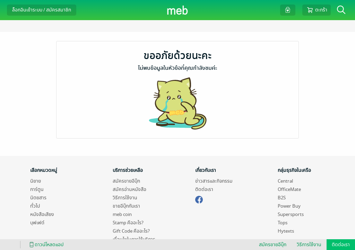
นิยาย (35, 181)
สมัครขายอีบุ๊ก (126, 181)
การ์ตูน (37, 189)
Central (285, 181)
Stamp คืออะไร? (128, 222)
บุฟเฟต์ (37, 222)
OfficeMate (289, 189)
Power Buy (289, 206)
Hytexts (286, 231)
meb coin (122, 214)
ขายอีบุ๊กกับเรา (126, 206)
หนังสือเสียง (42, 214)
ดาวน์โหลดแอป (45, 244)
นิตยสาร (38, 197)
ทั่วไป (35, 206)
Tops (282, 222)
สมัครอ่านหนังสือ (129, 189)
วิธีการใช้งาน (125, 197)
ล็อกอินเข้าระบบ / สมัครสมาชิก (41, 10)
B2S (282, 197)
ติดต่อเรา (204, 189)
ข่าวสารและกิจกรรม (214, 181)
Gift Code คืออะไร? (131, 231)
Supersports (291, 214)
